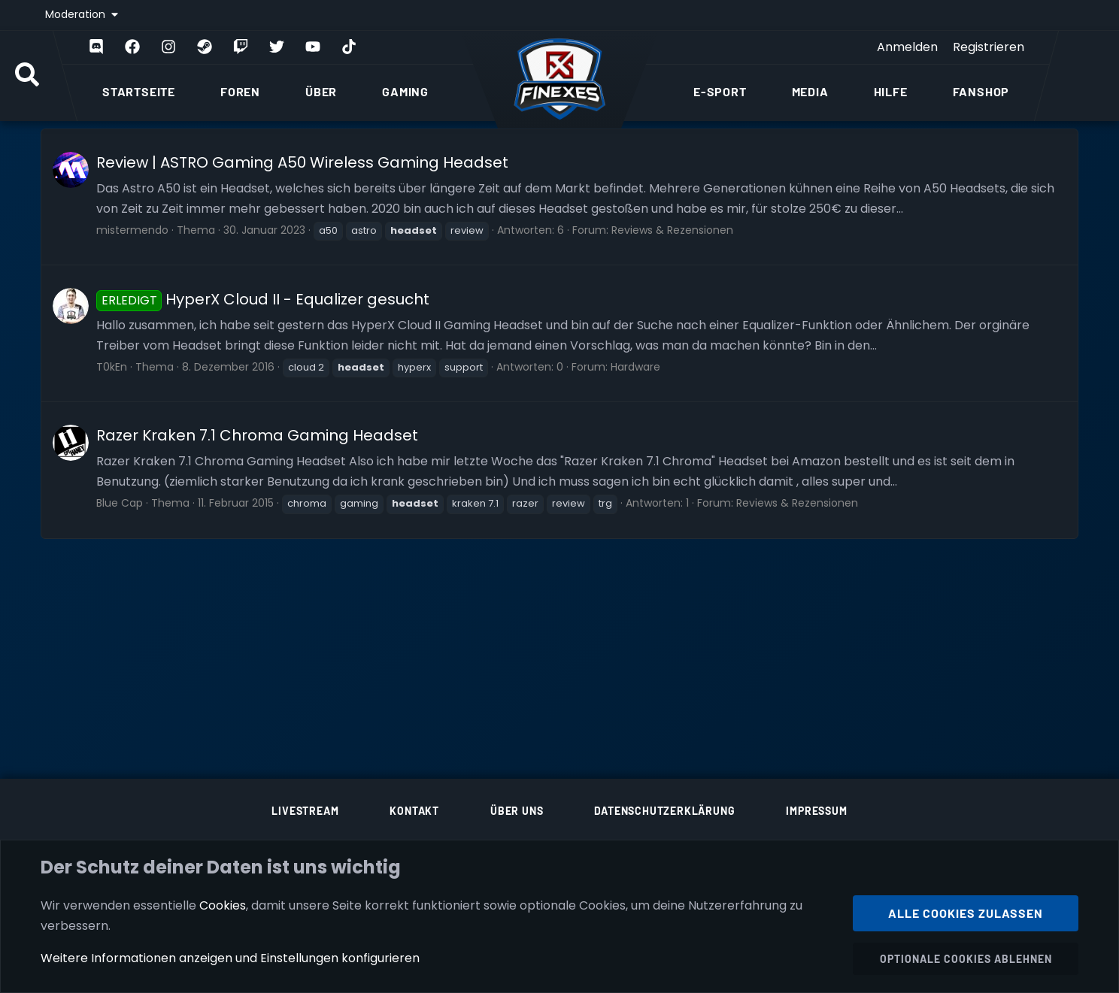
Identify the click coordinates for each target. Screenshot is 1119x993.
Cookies (222, 904)
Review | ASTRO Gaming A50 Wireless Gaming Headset (302, 162)
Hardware (635, 366)
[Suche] (27, 75)
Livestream (304, 810)
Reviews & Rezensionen (672, 230)
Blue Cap (119, 502)
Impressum (816, 810)
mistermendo (132, 230)
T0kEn (111, 366)
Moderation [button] (76, 14)
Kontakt (414, 810)
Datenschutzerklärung (664, 810)
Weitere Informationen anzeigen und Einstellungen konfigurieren (230, 958)
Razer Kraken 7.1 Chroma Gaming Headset (257, 435)
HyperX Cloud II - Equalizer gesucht (262, 299)
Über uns (516, 810)
